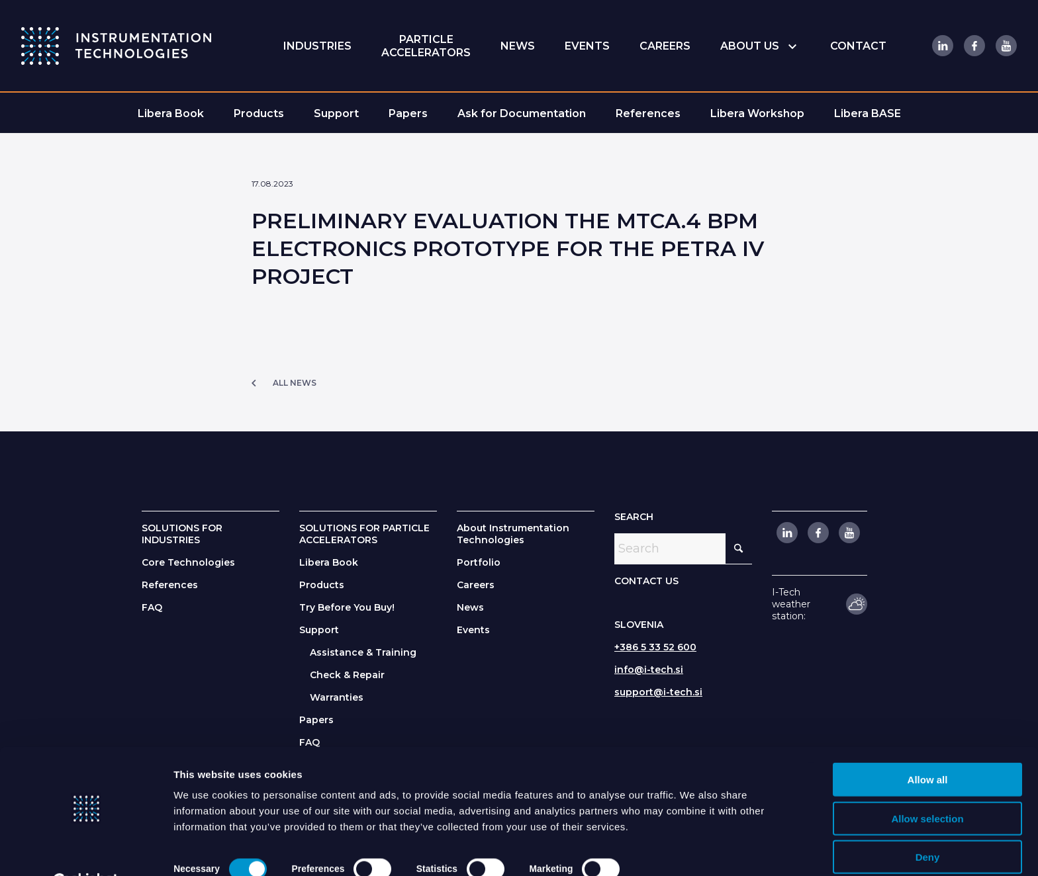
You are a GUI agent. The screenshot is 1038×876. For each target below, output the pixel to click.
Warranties (336, 697)
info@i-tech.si (648, 670)
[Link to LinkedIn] (942, 45)
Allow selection (927, 785)
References (170, 585)
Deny (928, 824)
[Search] (683, 548)
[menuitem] (317, 46)
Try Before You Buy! (347, 607)
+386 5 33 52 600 (655, 647)
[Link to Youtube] (1005, 45)
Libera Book (328, 562)
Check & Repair (347, 675)
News (470, 607)
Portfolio (478, 562)
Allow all (928, 746)
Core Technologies (188, 562)
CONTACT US (646, 581)
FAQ (152, 607)
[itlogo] (116, 45)
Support (319, 630)
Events (473, 630)
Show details (675, 849)
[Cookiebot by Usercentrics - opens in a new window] (86, 850)
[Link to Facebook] (974, 45)
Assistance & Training (363, 652)
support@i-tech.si (658, 692)
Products (321, 585)
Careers (476, 585)
